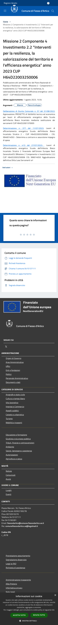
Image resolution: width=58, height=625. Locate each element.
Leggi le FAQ (11, 563)
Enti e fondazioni (13, 370)
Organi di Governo (13, 358)
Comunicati (10, 475)
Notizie (9, 471)
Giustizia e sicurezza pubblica (18, 438)
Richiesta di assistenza (15, 567)
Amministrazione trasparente (18, 579)
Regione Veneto (10, 3)
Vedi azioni (8, 167)
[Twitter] (6, 346)
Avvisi (8, 479)
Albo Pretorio (11, 583)
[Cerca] (52, 11)
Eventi (8, 494)
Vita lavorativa (12, 402)
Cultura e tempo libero (15, 398)
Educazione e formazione (16, 434)
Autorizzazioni (12, 454)
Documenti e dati (13, 382)
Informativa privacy (14, 587)
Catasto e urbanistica (15, 414)
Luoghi (9, 490)
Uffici (8, 366)
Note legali (10, 591)
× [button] (55, 595)
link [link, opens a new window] (53, 610)
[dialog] (29, 609)
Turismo (9, 418)
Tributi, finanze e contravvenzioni (20, 442)
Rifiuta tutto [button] (39, 615)
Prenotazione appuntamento (18, 555)
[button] (29, 620)
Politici (9, 374)
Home (5, 21)
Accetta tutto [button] (19, 615)
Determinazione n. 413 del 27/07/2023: (23, 145)
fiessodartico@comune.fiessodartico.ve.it (25, 523)
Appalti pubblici (12, 410)
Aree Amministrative (15, 362)
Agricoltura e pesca (14, 458)
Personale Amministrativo (17, 378)
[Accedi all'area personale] (48, 3)
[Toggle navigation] (5, 10)
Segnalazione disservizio (16, 559)
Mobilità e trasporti (14, 422)
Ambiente (10, 446)
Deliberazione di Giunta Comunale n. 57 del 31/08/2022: (29, 111)
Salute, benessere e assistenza (19, 450)
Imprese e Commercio (15, 406)
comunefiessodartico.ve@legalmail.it (21, 526)
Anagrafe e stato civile (15, 394)
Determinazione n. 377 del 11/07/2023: (23, 128)
